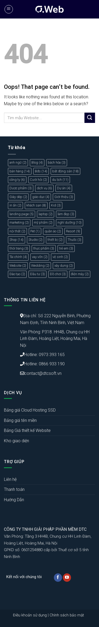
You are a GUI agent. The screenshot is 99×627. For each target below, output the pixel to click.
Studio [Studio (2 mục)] (36, 240)
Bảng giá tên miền (20, 420)
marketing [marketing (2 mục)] (19, 222)
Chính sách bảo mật (67, 615)
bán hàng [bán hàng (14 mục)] (20, 171)
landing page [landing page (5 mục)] (22, 214)
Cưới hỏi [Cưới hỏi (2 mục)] (38, 180)
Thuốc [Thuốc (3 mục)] (74, 240)
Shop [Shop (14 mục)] (16, 240)
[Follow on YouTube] (67, 577)
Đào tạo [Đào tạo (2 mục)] (17, 274)
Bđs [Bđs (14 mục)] (41, 171)
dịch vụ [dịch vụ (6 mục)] (44, 188)
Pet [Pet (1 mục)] (35, 231)
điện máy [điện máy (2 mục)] (80, 274)
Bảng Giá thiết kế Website (27, 430)
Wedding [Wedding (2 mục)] (40, 266)
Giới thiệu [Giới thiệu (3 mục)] (63, 197)
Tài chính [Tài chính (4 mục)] (18, 257)
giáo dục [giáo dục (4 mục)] (40, 197)
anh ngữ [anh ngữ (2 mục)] (18, 162)
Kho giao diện (16, 440)
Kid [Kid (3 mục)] (56, 205)
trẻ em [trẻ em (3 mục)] (66, 248)
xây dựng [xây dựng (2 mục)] (63, 266)
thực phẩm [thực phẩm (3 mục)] (43, 248)
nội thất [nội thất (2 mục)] (17, 231)
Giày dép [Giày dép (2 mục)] (18, 197)
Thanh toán (14, 489)
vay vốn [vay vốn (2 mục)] (40, 257)
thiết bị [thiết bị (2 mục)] (55, 240)
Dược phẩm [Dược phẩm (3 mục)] (21, 188)
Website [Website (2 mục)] (18, 266)
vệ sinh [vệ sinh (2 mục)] (60, 257)
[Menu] (8, 9)
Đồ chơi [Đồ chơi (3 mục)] (58, 274)
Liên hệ (10, 479)
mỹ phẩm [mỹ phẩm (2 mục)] (43, 222)
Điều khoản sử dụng (30, 615)
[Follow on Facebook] (58, 577)
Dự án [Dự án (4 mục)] (63, 188)
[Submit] (89, 118)
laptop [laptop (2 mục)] (46, 214)
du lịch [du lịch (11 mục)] (60, 180)
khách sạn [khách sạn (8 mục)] (36, 205)
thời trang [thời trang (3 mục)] (19, 248)
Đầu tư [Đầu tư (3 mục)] (37, 274)
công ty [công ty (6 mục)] (17, 180)
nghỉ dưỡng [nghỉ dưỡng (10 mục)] (70, 222)
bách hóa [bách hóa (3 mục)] (56, 162)
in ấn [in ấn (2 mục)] (15, 205)
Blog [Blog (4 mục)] (37, 162)
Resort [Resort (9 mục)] (73, 231)
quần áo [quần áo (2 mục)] (53, 231)
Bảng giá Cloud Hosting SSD (30, 410)
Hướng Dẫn (14, 499)
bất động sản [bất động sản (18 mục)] (65, 171)
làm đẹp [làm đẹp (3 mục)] (66, 214)
